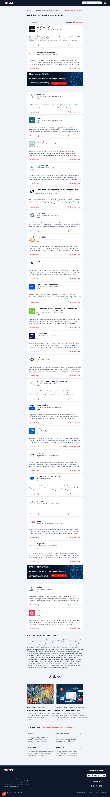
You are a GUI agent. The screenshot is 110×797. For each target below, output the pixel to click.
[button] (74, 22)
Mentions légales (81, 792)
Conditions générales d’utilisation (96, 792)
